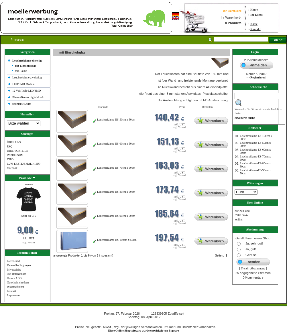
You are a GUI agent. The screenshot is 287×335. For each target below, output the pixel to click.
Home (254, 9)
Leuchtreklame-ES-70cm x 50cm (116, 167)
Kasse (253, 23)
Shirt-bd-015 (28, 215)
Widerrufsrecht (15, 286)
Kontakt (255, 29)
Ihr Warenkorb (232, 10)
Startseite (17, 40)
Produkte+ (104, 107)
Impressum (13, 295)
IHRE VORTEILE (17, 150)
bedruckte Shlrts (21, 103)
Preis (182, 107)
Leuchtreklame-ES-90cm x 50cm (116, 215)
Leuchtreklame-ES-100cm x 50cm (117, 239)
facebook (12, 168)
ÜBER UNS (14, 142)
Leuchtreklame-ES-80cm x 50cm (116, 191)
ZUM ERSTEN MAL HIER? (23, 163)
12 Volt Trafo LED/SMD (26, 90)
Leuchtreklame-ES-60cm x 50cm (116, 143)
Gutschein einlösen (18, 282)
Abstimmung (257, 268)
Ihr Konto (256, 14)
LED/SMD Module (23, 84)
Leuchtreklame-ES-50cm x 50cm (116, 119)
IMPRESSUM (15, 155)
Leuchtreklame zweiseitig (27, 77)
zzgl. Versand (29, 242)
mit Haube (21, 70)
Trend (244, 268)
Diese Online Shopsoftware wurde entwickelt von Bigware (143, 330)
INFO (10, 159)
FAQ (9, 146)
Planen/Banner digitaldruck (28, 97)
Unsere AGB (14, 278)
